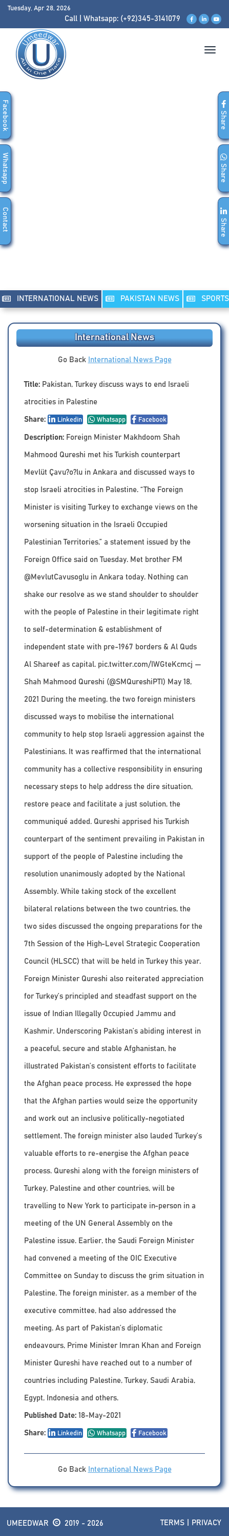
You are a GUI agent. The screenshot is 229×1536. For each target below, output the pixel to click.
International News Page (130, 360)
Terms (172, 1523)
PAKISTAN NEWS (142, 299)
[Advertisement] (114, 195)
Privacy (206, 1523)
